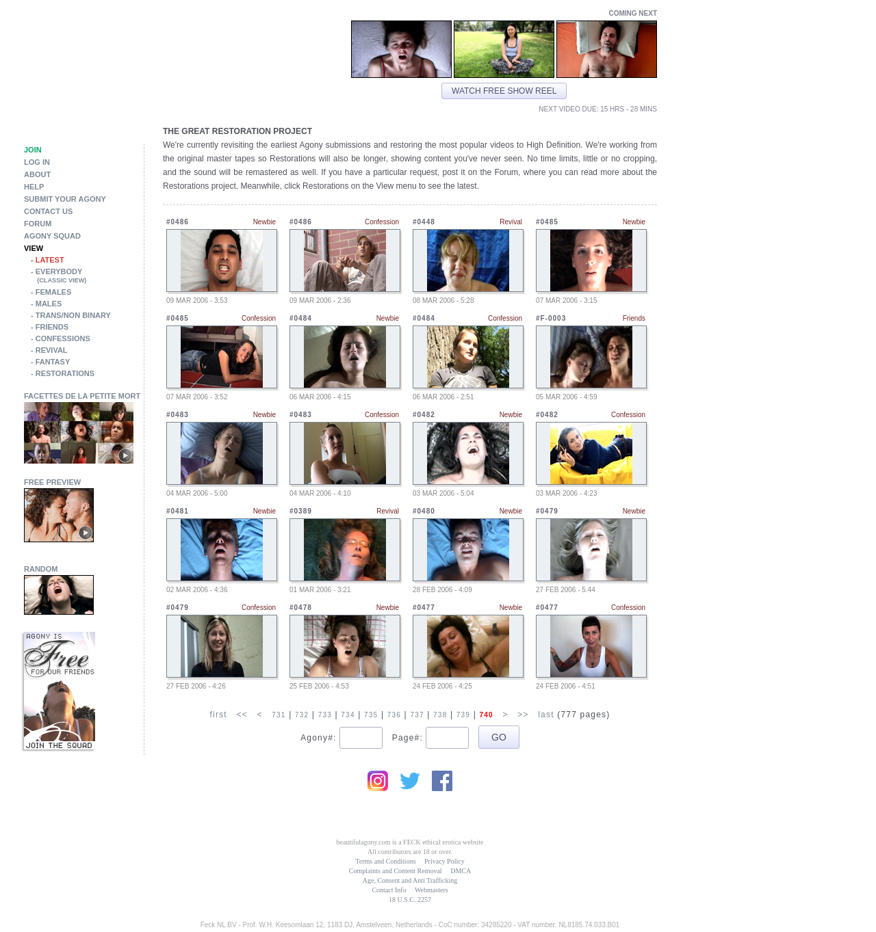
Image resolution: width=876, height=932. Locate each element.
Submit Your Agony (65, 199)
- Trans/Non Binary (71, 315)
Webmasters (431, 890)
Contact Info (389, 890)
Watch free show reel (504, 91)
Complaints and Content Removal (395, 871)
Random (41, 569)
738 (440, 715)
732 (302, 715)
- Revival (49, 350)
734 (348, 715)
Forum (37, 223)
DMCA (460, 871)
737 (417, 715)
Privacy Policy (444, 861)
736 (394, 715)
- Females (51, 292)
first (218, 714)
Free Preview (52, 482)
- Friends (49, 327)
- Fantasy (50, 362)
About (37, 174)
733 (325, 715)
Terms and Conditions (385, 861)
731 (278, 715)
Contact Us (48, 211)
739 (463, 715)
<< (241, 714)
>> (522, 714)
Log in (37, 162)
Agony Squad (52, 236)
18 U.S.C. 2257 (410, 899)
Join (33, 150)
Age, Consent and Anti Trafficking (410, 880)
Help (34, 187)
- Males (46, 303)
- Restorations (62, 373)
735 (371, 715)
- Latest (47, 260)
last (546, 714)
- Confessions (60, 338)
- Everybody (87, 277)
